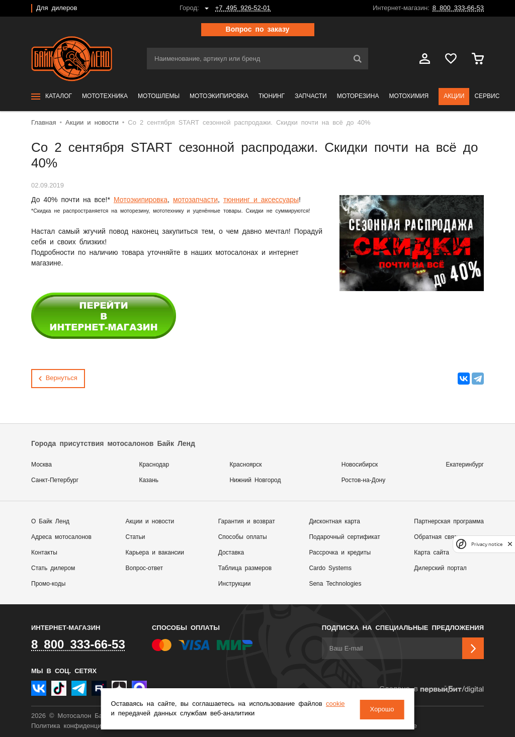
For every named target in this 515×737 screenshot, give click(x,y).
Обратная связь (437, 537)
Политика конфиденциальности (80, 726)
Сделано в (431, 689)
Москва (41, 465)
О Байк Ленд (50, 521)
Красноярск (245, 465)
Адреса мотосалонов (61, 537)
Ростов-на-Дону (363, 480)
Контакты (44, 553)
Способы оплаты (242, 537)
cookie (122, 714)
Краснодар (154, 465)
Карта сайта (431, 553)
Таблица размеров (245, 568)
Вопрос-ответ (144, 568)
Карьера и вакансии (155, 553)
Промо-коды (48, 584)
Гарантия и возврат (246, 521)
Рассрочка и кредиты (340, 553)
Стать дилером (53, 568)
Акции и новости (150, 521)
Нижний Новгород (255, 480)
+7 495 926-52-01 (243, 8)
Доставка (231, 553)
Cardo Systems (330, 568)
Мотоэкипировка (140, 200)
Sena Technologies (335, 584)
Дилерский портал (440, 568)
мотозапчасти (195, 200)
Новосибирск (359, 465)
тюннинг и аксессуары (261, 200)
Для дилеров (56, 8)
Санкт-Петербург (54, 480)
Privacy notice (486, 544)
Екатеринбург (465, 465)
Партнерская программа (449, 521)
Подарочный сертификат (344, 537)
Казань (148, 480)
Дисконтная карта (334, 521)
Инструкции (234, 584)
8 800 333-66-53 (458, 8)
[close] (510, 544)
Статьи (135, 537)
